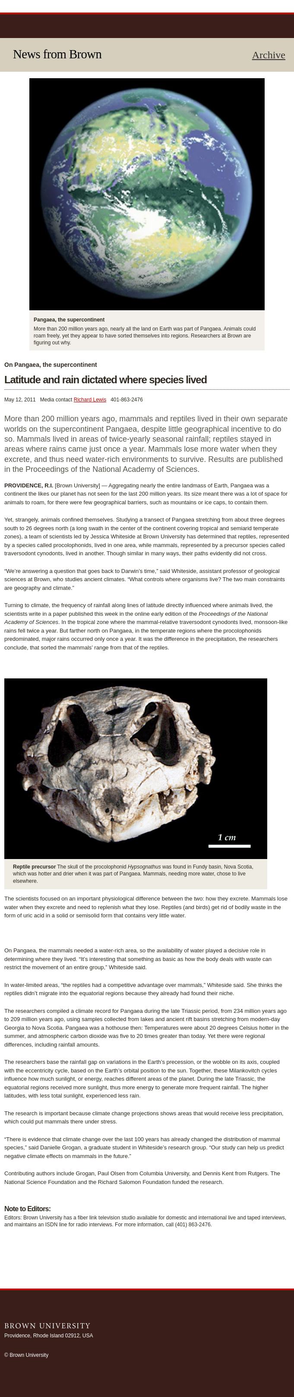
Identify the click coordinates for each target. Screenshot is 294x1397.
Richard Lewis (90, 400)
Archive (268, 54)
